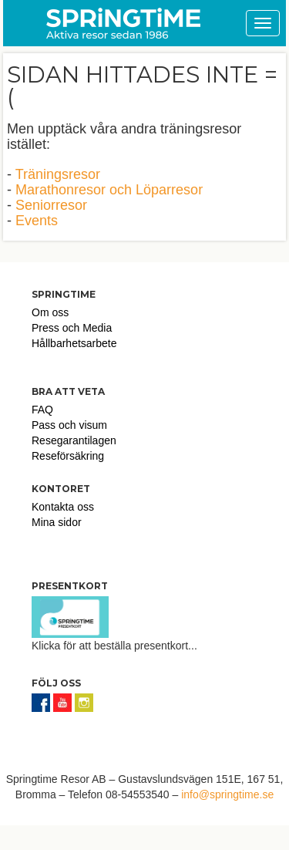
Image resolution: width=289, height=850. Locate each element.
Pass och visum (69, 425)
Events (36, 220)
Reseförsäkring (68, 456)
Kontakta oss (63, 507)
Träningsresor (57, 174)
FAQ (42, 409)
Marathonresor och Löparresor (109, 189)
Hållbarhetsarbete (74, 343)
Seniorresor (51, 205)
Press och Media (72, 328)
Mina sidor (57, 522)
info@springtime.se (227, 794)
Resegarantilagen (74, 440)
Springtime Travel (123, 23)
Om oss (50, 312)
